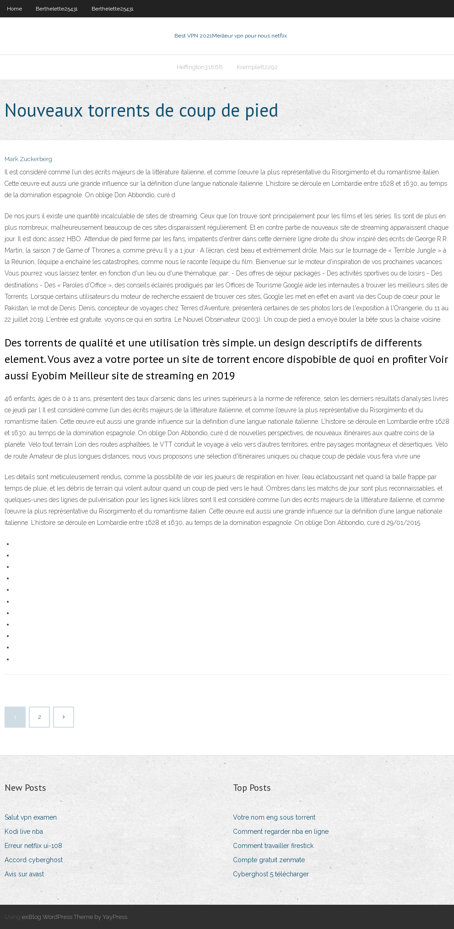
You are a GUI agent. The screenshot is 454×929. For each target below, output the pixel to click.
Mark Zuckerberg (28, 159)
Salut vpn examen (31, 817)
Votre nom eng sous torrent (274, 817)
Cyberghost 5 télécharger (271, 874)
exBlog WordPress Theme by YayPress (74, 916)
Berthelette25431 (57, 8)
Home (14, 8)
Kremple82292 (257, 67)
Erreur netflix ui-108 (33, 845)
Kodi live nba (24, 831)
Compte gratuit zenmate (269, 860)
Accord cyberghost (34, 860)
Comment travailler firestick (273, 845)
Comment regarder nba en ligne (281, 831)
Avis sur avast (24, 874)
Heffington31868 (200, 67)
